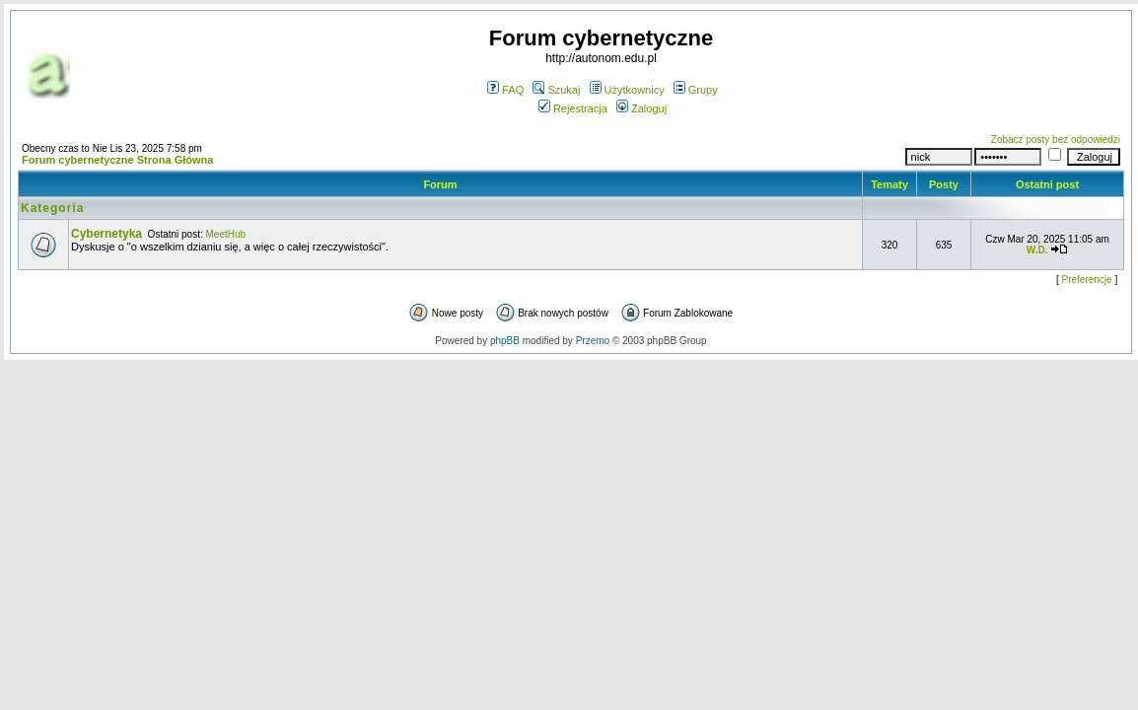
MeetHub (226, 234)
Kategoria (52, 208)
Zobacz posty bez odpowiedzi (1055, 139)
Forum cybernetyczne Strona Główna (117, 160)
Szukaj (556, 90)
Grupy (696, 90)
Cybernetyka (106, 234)
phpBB (505, 340)
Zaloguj (641, 108)
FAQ (505, 90)
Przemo (592, 340)
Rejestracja (572, 108)
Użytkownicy (627, 90)
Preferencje (1087, 279)
